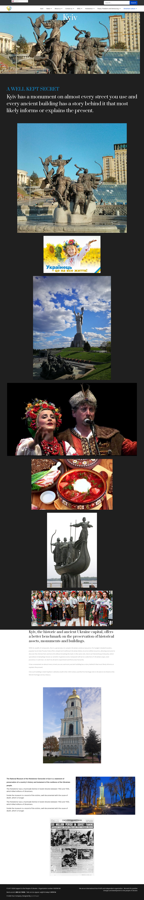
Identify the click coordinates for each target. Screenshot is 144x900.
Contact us (68, 9)
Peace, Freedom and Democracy (108, 9)
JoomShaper (35, 896)
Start (41, 9)
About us (58, 9)
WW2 (79, 9)
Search (133, 3)
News (48, 9)
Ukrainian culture (129, 9)
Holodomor (89, 9)
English (15, 1)
